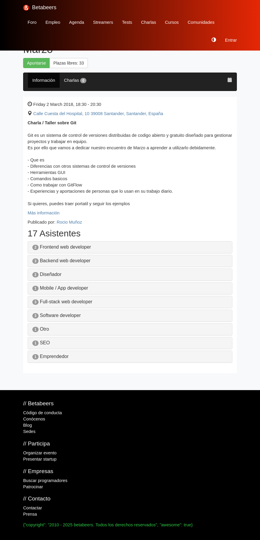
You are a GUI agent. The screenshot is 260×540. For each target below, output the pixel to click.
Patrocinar (33, 486)
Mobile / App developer (60, 288)
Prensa (30, 514)
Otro (40, 329)
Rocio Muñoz (69, 222)
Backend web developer (61, 260)
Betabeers (39, 7)
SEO (41, 342)
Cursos (172, 22)
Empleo (52, 22)
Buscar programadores (45, 480)
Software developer (56, 315)
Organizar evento (39, 452)
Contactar (32, 508)
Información (43, 80)
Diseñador (46, 274)
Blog (27, 425)
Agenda (76, 22)
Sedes (29, 431)
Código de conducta (42, 412)
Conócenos (34, 419)
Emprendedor (50, 356)
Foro (32, 22)
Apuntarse (36, 63)
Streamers (103, 22)
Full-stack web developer (62, 301)
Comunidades (201, 22)
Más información (44, 213)
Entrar (231, 40)
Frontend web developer (61, 246)
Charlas (148, 22)
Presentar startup (39, 459)
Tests (127, 22)
